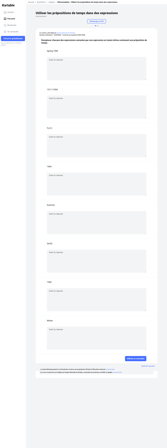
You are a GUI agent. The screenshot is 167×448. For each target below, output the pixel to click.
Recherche (10, 25)
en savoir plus (110, 369)
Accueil (9, 12)
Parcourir (9, 18)
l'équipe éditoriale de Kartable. (66, 33)
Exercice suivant (148, 366)
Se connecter (11, 31)
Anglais (51, 2)
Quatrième (41, 2)
